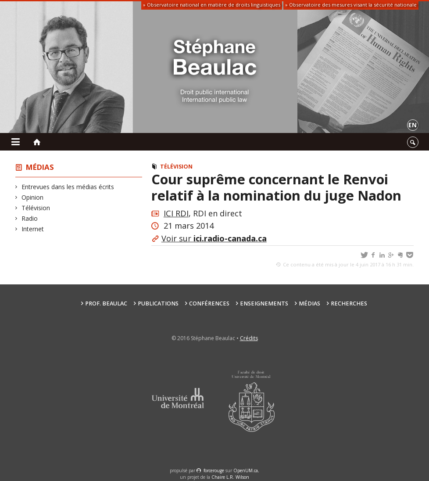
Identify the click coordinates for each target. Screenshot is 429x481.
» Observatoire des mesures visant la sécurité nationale (351, 4)
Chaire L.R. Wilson (230, 477)
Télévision (36, 208)
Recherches (349, 303)
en (412, 125)
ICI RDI (176, 213)
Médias (40, 167)
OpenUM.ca (245, 470)
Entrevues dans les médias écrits (68, 187)
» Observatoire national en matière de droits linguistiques (211, 4)
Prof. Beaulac (106, 303)
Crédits (249, 338)
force (214, 470)
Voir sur (214, 238)
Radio (30, 218)
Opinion (32, 197)
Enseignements (264, 303)
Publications (158, 303)
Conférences (209, 303)
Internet (33, 229)
